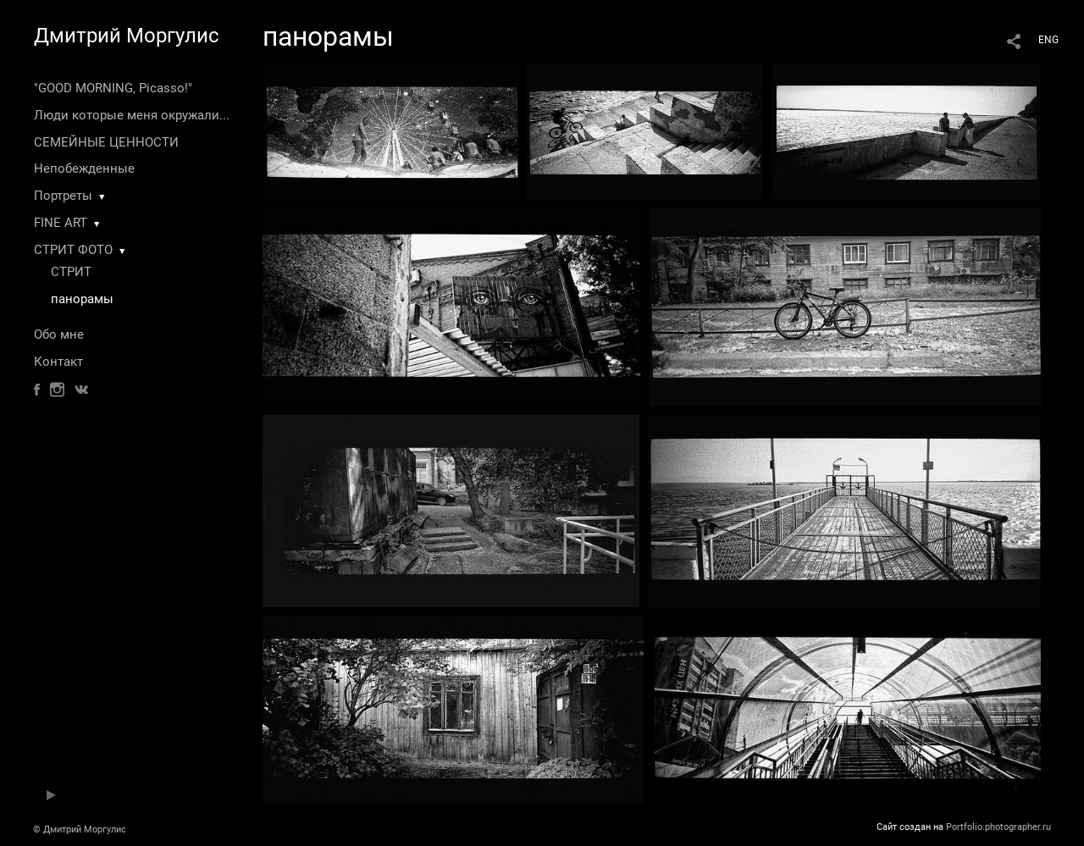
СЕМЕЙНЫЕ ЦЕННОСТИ (106, 142)
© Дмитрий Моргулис (79, 829)
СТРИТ (71, 271)
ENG (1048, 40)
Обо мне (59, 334)
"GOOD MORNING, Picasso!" (113, 88)
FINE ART (60, 222)
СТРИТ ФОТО (73, 249)
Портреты (63, 195)
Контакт (58, 361)
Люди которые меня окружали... (132, 115)
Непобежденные (84, 168)
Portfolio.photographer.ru (998, 826)
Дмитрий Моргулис (126, 35)
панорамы (82, 299)
